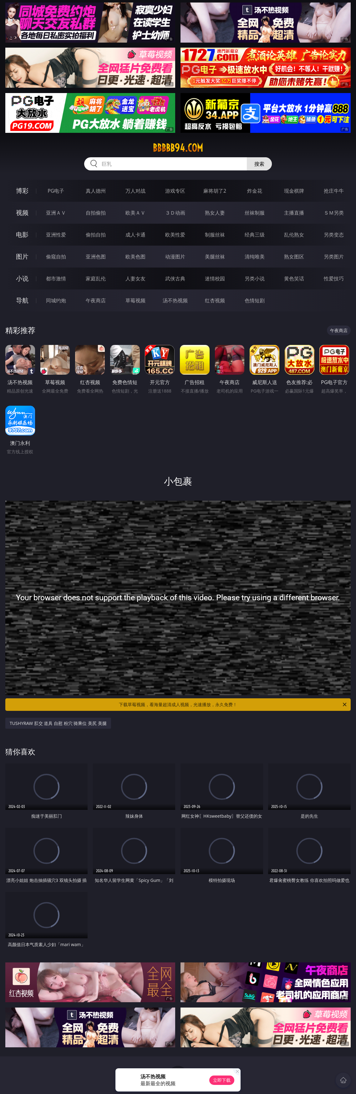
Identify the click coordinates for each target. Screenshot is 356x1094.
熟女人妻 (215, 212)
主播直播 (294, 212)
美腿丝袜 (215, 256)
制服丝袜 (215, 234)
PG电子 (56, 190)
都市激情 (56, 278)
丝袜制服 (255, 212)
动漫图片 (175, 256)
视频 (22, 212)
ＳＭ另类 (334, 212)
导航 (22, 300)
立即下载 (222, 1080)
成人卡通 (135, 234)
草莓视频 (135, 300)
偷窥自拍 (56, 256)
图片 (22, 256)
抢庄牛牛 (334, 190)
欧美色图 (135, 256)
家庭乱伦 (96, 278)
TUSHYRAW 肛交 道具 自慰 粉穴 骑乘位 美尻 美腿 (58, 723)
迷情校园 (215, 278)
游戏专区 (175, 190)
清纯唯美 (255, 256)
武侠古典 (175, 278)
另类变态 (334, 234)
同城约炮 (56, 300)
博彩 (22, 190)
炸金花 (254, 190)
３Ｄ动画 (175, 212)
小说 (22, 278)
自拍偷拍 (96, 212)
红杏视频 (215, 300)
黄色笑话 (294, 278)
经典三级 (255, 234)
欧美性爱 (175, 234)
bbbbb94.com (178, 148)
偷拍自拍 (96, 234)
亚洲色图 (96, 256)
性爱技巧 (334, 278)
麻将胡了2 (214, 190)
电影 (22, 234)
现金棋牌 (294, 190)
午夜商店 (96, 300)
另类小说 (255, 278)
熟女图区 (294, 256)
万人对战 (135, 190)
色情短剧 (255, 300)
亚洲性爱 (56, 234)
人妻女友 (135, 278)
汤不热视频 (175, 300)
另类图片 (334, 256)
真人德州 (96, 190)
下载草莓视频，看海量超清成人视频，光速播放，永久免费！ (233, 704)
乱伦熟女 (294, 234)
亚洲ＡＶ (56, 212)
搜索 (259, 163)
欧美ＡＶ (135, 212)
